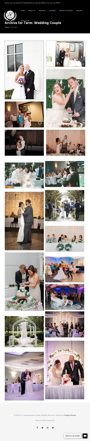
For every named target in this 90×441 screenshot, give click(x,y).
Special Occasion (66, 10)
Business (52, 10)
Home (23, 10)
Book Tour (25, 21)
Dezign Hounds (70, 415)
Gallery (79, 10)
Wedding (42, 10)
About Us (31, 10)
